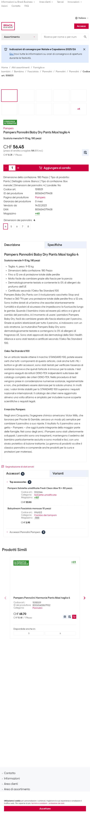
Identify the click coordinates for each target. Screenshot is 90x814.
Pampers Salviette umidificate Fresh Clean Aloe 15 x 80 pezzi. (40, 488)
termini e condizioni (39, 803)
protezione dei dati (56, 803)
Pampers (8, 128)
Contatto (16, 6)
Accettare (44, 808)
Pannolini (47, 71)
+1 (78, 109)
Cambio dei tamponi (45, 515)
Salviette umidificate (45, 494)
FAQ (27, 6)
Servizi (60, 2)
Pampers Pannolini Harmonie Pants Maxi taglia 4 (41, 597)
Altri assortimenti (21, 67)
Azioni (4, 6)
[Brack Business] (8, 26)
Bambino (19, 71)
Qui (11, 54)
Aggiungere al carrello (55, 168)
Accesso (81, 26)
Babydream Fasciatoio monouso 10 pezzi (29, 508)
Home (4, 67)
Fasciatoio (33, 71)
